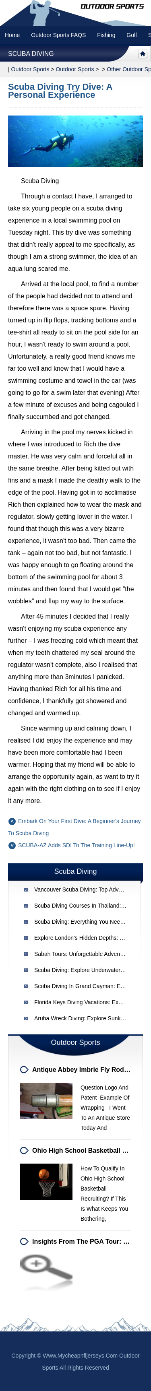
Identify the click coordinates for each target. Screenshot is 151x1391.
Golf (131, 35)
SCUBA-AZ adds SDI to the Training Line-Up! (76, 845)
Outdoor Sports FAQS (58, 35)
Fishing (106, 35)
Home (12, 35)
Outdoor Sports (75, 69)
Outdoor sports (30, 69)
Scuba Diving (31, 53)
